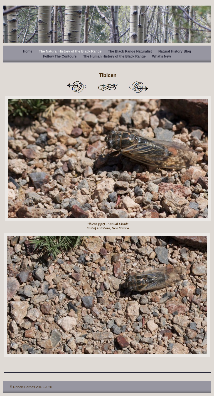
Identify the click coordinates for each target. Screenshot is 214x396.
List (107, 87)
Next (138, 87)
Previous (76, 87)
